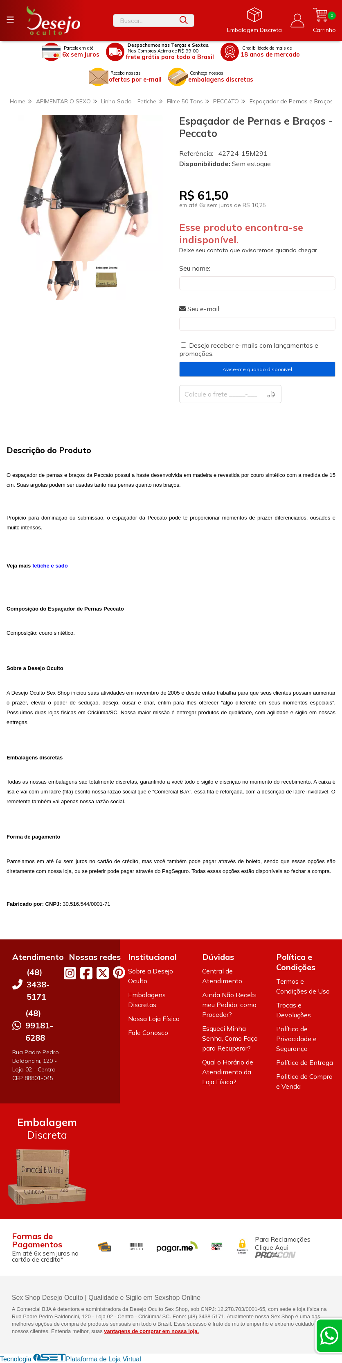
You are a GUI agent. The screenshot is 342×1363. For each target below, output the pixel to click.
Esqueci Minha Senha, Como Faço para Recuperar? (230, 1038)
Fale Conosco (148, 1032)
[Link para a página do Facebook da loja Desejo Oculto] (86, 973)
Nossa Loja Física (154, 1018)
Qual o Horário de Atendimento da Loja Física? (227, 1072)
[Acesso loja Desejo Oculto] (297, 20)
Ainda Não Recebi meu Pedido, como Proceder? (229, 1005)
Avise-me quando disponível (257, 369)
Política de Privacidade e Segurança (296, 1039)
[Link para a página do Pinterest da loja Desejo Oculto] (119, 972)
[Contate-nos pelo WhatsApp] (329, 1335)
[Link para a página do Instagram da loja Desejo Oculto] (70, 973)
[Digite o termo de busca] (143, 20)
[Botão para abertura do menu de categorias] (10, 20)
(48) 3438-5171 (38, 984)
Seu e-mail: (199, 309)
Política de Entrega (304, 1062)
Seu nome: (194, 268)
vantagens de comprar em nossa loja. (151, 1331)
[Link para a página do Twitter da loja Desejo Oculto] (103, 973)
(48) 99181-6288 (39, 1025)
